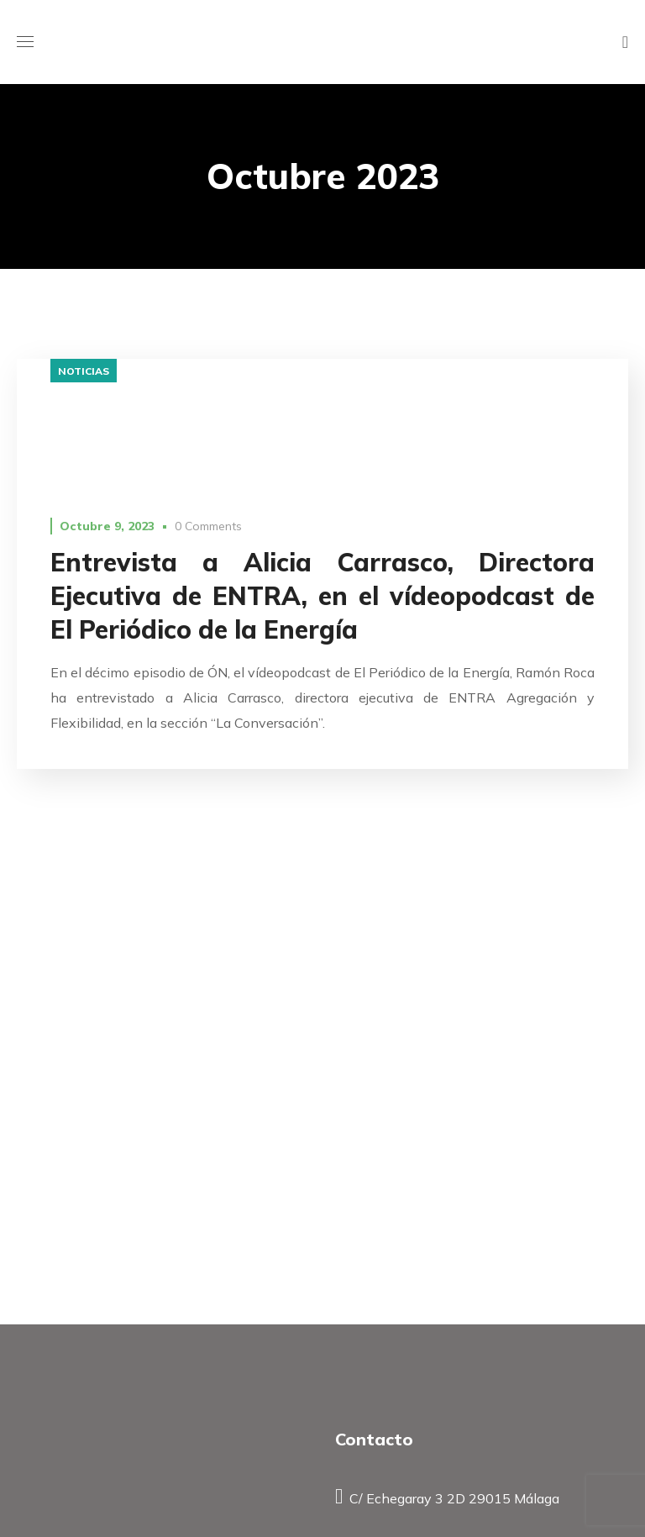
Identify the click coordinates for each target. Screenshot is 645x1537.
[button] (625, 42)
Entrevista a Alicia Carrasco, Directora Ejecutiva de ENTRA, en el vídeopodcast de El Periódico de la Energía (322, 595)
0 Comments (208, 526)
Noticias (83, 371)
